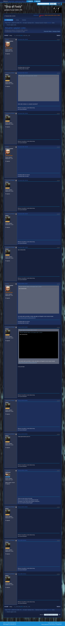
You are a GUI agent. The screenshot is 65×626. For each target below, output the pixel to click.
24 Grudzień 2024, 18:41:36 (23, 146)
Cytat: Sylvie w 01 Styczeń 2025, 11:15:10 (28, 330)
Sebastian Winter (10, 73)
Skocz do (41, 614)
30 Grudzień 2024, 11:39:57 (23, 247)
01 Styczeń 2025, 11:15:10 (22, 283)
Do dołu (6, 35)
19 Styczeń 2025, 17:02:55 (22, 470)
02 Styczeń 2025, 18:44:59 (22, 327)
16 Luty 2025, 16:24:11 (22, 573)
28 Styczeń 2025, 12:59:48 (22, 506)
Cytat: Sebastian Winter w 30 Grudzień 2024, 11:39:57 (31, 286)
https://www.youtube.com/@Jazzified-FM (27, 317)
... (15, 35)
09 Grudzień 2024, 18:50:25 (23, 39)
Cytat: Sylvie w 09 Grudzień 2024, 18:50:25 (28, 75)
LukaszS (7, 470)
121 (29, 35)
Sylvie (53, 22)
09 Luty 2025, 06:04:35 (22, 540)
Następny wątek (56, 31)
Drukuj (58, 35)
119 (26, 35)
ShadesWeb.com (13, 624)
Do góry (6, 606)
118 (24, 35)
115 (17, 35)
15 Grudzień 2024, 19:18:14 (23, 113)
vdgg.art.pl (41, 15)
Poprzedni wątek (48, 31)
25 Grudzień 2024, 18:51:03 (23, 180)
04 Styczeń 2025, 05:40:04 (22, 400)
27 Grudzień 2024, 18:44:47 (23, 213)
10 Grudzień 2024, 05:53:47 (23, 72)
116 (19, 35)
